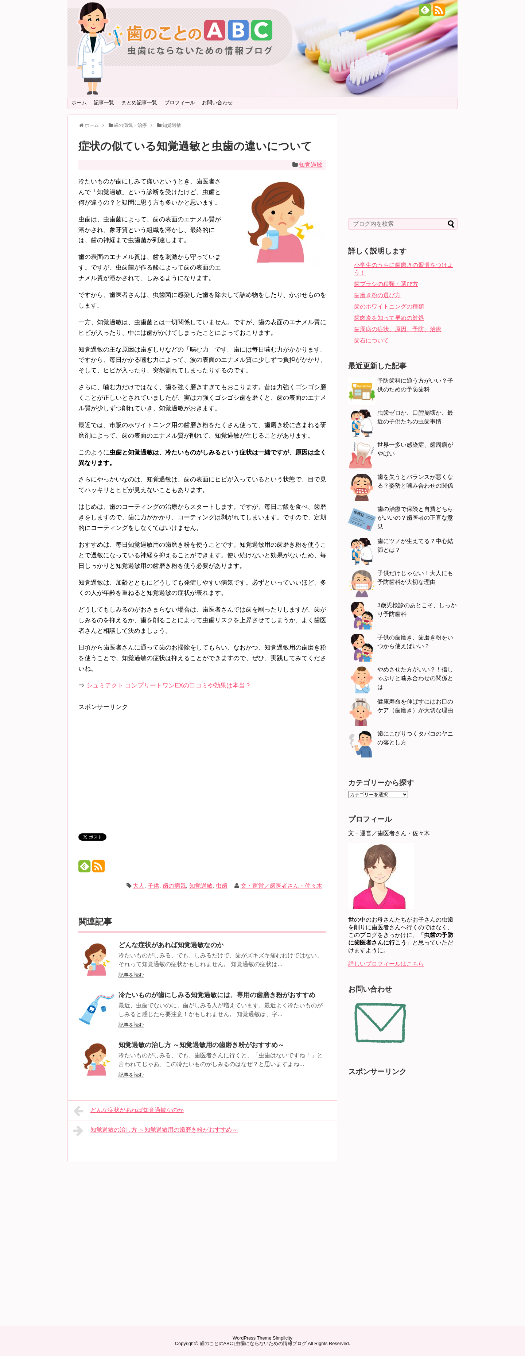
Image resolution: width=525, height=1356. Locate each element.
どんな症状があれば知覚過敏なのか (170, 945)
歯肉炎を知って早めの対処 (389, 318)
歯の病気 (174, 886)
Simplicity (282, 1338)
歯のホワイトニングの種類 (389, 306)
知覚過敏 (310, 165)
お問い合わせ (217, 102)
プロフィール (179, 102)
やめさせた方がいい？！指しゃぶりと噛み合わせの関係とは (415, 678)
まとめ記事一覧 (139, 102)
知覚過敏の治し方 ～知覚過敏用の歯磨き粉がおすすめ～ (201, 1045)
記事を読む (131, 975)
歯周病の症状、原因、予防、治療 (398, 329)
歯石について (371, 340)
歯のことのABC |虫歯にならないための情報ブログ (253, 1343)
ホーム (79, 102)
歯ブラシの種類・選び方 (386, 284)
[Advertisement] (139, 764)
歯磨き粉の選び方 (377, 295)
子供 (153, 886)
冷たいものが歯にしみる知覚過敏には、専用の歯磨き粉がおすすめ (216, 995)
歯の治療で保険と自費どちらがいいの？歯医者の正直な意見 (415, 518)
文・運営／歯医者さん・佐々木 (281, 886)
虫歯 (222, 886)
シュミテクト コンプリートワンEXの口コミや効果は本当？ (168, 685)
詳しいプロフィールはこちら (386, 964)
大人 (138, 886)
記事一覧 (104, 102)
